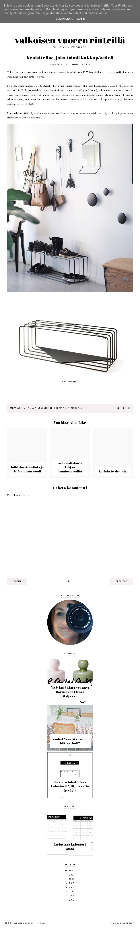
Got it (81, 19)
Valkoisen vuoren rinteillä (70, 40)
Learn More (64, 19)
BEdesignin (100, 85)
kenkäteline (45, 408)
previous (122, 581)
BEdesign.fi (73, 381)
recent (16, 581)
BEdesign (15, 408)
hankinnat (29, 408)
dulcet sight (128, 923)
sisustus (76, 408)
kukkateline (61, 408)
